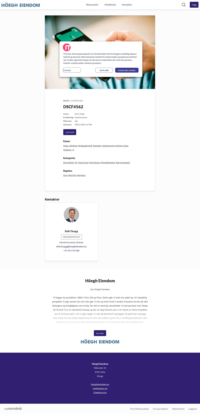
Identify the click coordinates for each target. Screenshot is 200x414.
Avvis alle (104, 70)
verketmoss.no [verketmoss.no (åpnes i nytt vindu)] (100, 388)
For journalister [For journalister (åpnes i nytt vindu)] (160, 408)
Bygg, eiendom (70, 145)
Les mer (100, 333)
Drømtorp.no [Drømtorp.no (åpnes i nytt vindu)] (100, 392)
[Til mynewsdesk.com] (13, 409)
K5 (76, 162)
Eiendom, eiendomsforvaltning (108, 145)
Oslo (65, 175)
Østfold (72, 175)
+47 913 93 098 (71, 250)
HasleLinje (83, 162)
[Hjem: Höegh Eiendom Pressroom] (21, 5)
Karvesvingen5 (123, 162)
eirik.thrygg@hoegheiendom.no (71, 246)
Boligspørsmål (85, 145)
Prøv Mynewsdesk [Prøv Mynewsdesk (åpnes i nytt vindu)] (139, 408)
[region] (100, 59)
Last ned (69, 132)
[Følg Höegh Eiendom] (194, 5)
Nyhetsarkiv (92, 4)
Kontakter (127, 4)
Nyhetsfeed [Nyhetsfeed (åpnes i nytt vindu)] (178, 408)
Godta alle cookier (127, 70)
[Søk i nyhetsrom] (184, 5)
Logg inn (192, 408)
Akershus (81, 175)
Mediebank (110, 4)
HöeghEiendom (107, 162)
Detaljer (67, 70)
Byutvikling (68, 162)
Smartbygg (94, 162)
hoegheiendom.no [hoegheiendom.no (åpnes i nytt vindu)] (100, 384)
